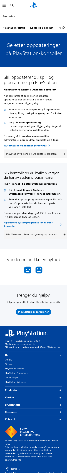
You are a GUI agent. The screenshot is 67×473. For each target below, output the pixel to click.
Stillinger (9, 364)
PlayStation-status (14, 27)
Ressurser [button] (33, 412)
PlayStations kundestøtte (26, 340)
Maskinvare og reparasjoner (18, 344)
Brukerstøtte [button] (33, 405)
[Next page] (63, 27)
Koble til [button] (33, 419)
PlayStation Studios (14, 368)
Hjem (7, 340)
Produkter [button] (33, 390)
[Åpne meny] (4, 5)
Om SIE (8, 359)
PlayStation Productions (16, 373)
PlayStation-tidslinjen (15, 381)
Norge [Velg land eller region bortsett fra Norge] (13, 468)
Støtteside (9, 16)
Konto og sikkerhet (41, 27)
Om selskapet (12, 377)
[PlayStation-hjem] (33, 5)
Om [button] (33, 355)
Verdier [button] (33, 397)
